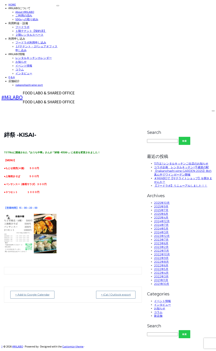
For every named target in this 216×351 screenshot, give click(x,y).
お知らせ (21, 61)
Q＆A (11, 77)
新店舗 (158, 315)
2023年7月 (161, 239)
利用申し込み (16, 38)
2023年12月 (162, 236)
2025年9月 (161, 206)
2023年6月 (161, 243)
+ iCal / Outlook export (115, 294)
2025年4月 (161, 217)
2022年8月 (161, 261)
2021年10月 (161, 284)
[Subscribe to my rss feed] (1, 346)
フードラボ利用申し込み (30, 42)
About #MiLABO (24, 12)
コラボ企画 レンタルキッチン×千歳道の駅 (181, 167)
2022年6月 (161, 265)
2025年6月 (161, 214)
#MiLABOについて (19, 8)
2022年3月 (161, 276)
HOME (12, 4)
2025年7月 (161, 210)
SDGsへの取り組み (26, 19)
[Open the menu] (213, 110)
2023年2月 (161, 247)
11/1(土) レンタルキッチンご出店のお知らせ (181, 163)
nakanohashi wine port (29, 85)
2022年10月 (162, 254)
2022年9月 (161, 258)
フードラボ (22, 27)
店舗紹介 (14, 81)
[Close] (57, 5)
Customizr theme (72, 346)
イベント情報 (23, 65)
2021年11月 (161, 280)
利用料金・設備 (18, 23)
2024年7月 (161, 225)
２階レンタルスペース (29, 34)
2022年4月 (161, 273)
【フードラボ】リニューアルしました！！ (180, 185)
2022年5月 (161, 269)
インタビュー (23, 73)
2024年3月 (161, 232)
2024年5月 (161, 228)
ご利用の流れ (23, 15)
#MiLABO (12, 97)
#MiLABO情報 (16, 54)
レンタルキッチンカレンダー (33, 58)
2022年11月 (161, 250)
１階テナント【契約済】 (30, 31)
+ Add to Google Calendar (32, 294)
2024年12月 (162, 221)
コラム (19, 69)
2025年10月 (162, 203)
